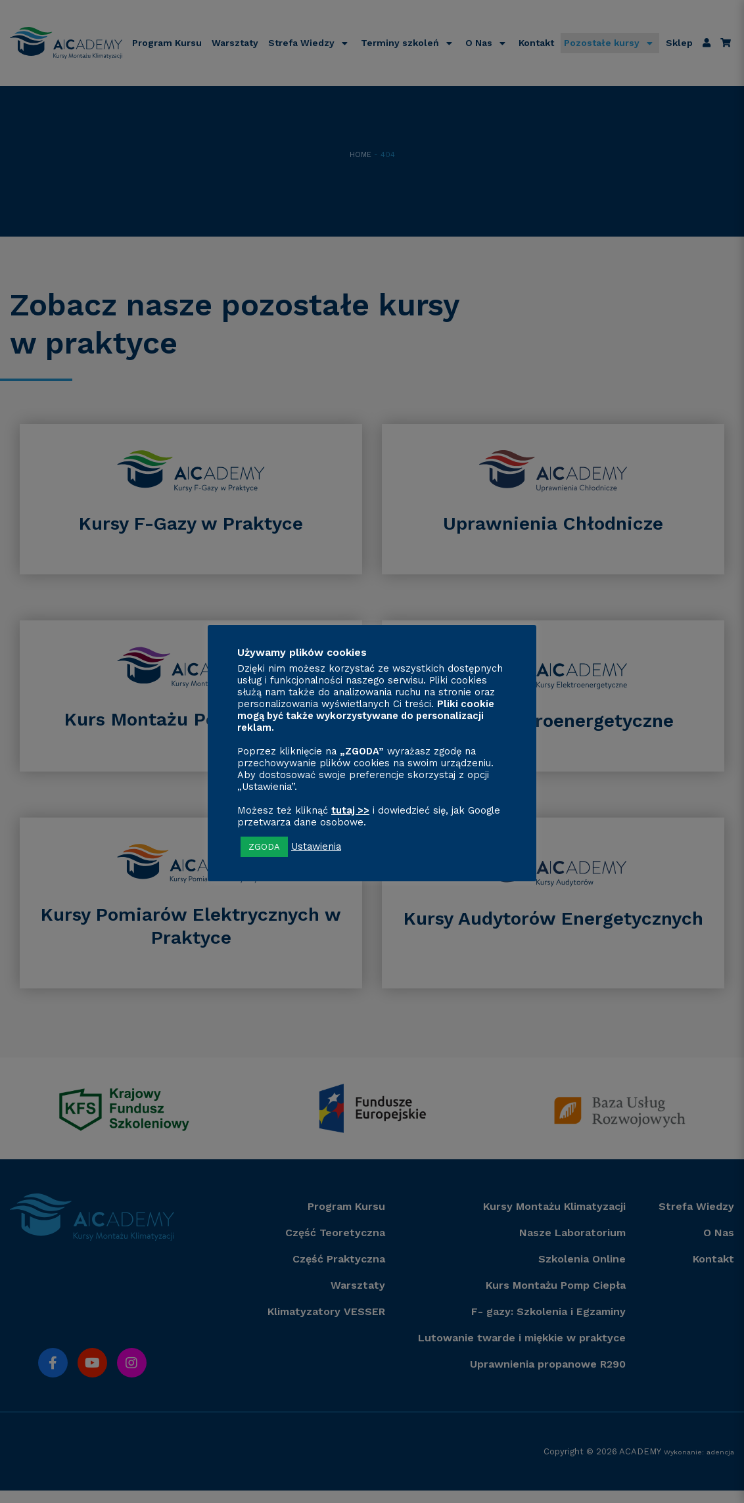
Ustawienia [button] (316, 846)
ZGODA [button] (264, 847)
